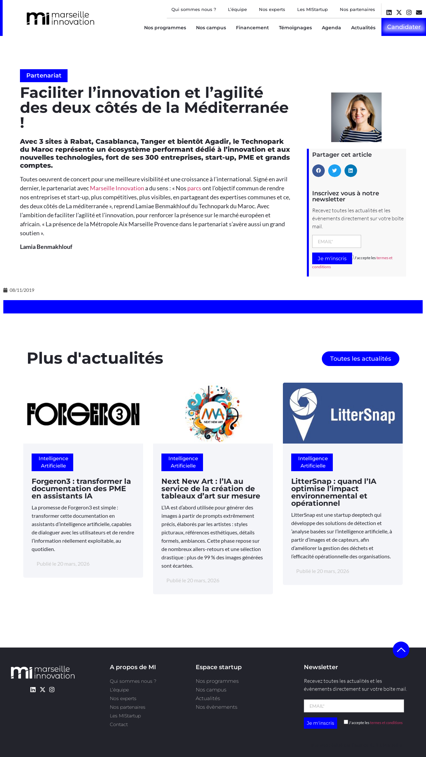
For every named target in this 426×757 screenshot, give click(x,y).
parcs (194, 188)
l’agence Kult (365, 745)
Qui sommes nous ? (193, 9)
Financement (252, 28)
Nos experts (272, 9)
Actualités (363, 28)
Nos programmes (165, 28)
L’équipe (237, 9)
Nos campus (211, 28)
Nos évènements (216, 707)
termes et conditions (386, 722)
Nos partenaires (357, 9)
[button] (318, 170)
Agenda (331, 28)
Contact (119, 724)
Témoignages (295, 28)
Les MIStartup (312, 9)
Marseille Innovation (117, 188)
